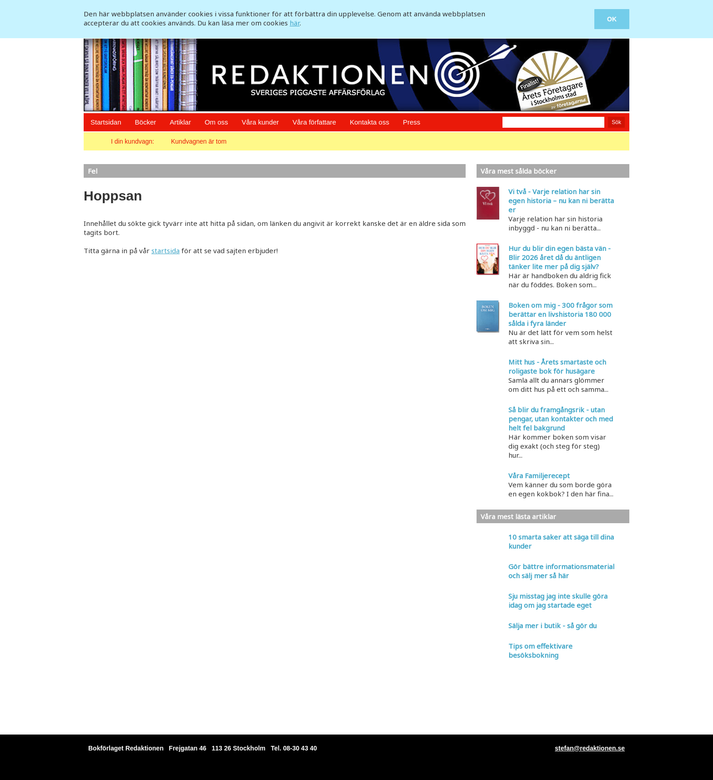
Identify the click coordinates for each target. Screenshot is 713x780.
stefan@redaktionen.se (590, 748)
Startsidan (105, 122)
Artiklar (180, 122)
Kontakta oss (369, 122)
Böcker (145, 122)
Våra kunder (260, 122)
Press (411, 122)
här (295, 22)
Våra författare (314, 122)
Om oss (216, 122)
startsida (165, 250)
